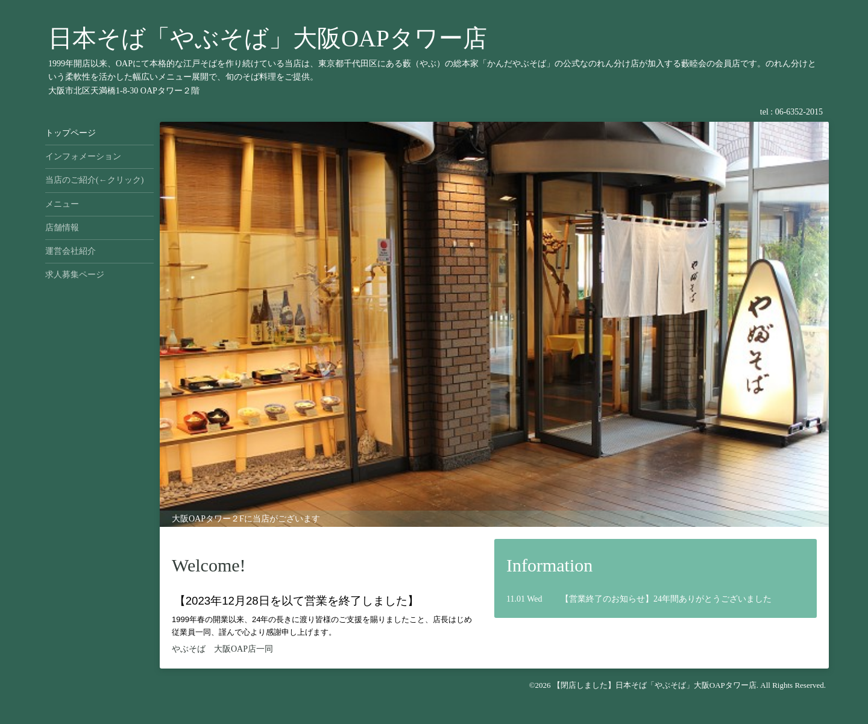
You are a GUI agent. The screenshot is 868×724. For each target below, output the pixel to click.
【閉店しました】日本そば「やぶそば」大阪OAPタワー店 (654, 685)
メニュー (62, 204)
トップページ (70, 132)
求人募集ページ (74, 274)
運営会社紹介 (70, 251)
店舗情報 (62, 227)
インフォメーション (83, 156)
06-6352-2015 (799, 111)
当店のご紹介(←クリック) (94, 179)
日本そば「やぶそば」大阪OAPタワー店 (267, 38)
